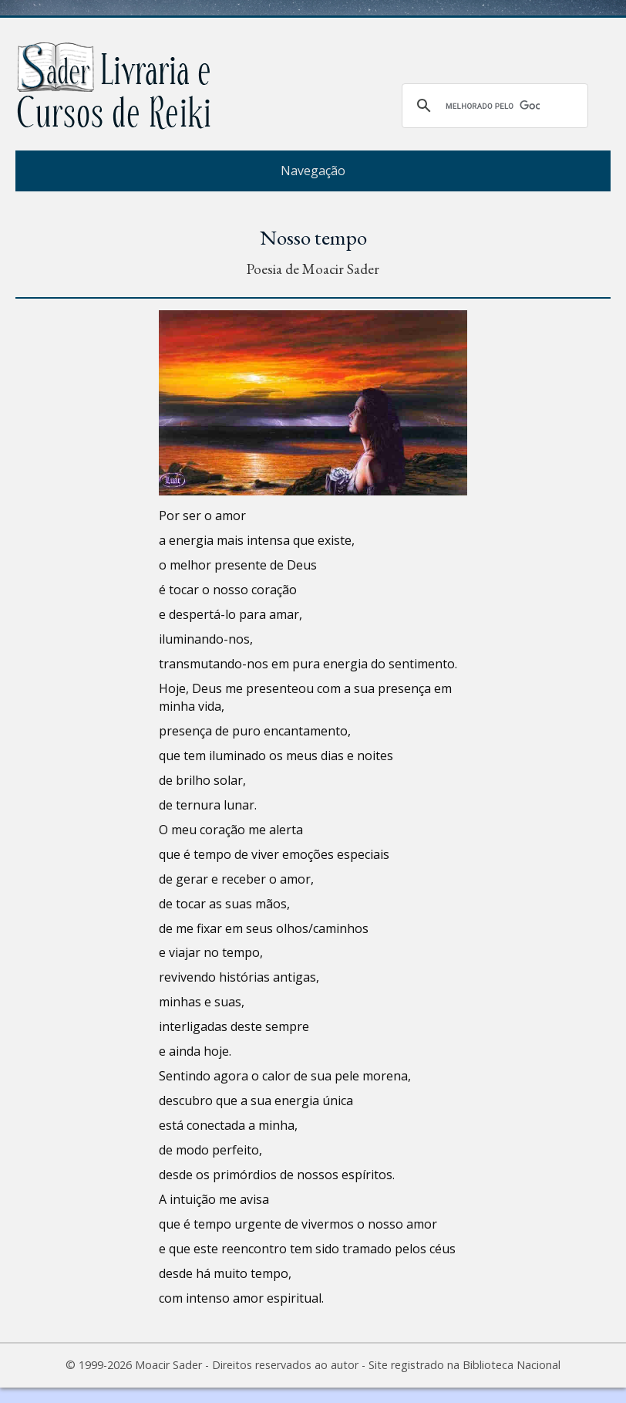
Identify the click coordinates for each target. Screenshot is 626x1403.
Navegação (313, 170)
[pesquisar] (493, 105)
